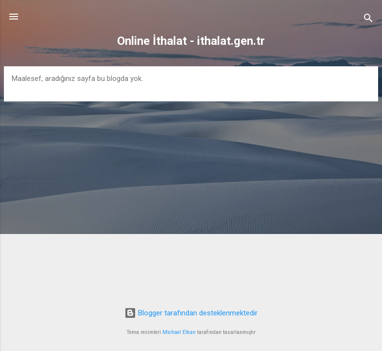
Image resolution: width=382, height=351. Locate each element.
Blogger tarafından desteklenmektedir (191, 313)
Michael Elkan (179, 332)
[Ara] (368, 20)
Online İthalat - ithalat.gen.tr (191, 41)
